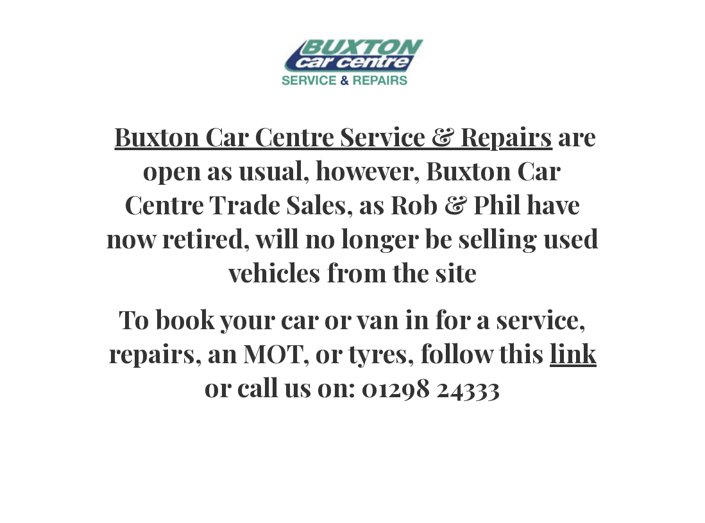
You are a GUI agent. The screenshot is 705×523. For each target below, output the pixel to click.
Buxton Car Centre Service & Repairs (333, 136)
